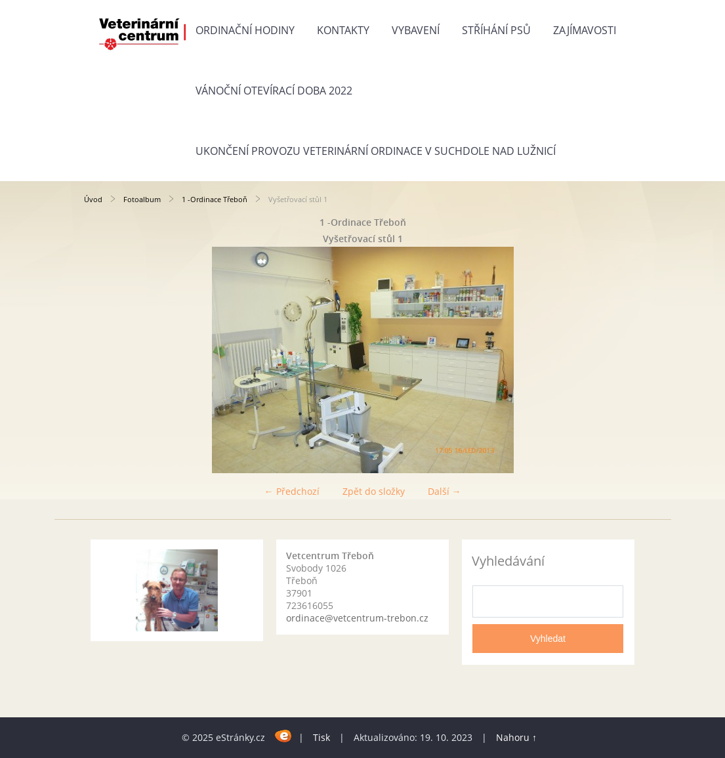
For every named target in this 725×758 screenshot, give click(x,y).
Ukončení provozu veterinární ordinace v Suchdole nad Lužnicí (376, 151)
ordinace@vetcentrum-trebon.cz (357, 618)
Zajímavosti (584, 30)
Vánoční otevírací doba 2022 (274, 90)
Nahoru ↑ (516, 737)
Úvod (93, 199)
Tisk (321, 737)
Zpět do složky (373, 491)
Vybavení (416, 30)
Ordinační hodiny (245, 30)
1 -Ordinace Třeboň (214, 199)
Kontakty (343, 30)
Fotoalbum (142, 199)
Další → (444, 491)
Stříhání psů (496, 30)
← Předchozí (292, 491)
